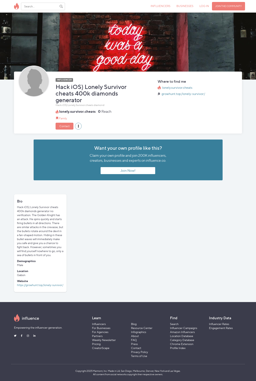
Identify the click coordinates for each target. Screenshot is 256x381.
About (135, 336)
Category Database (182, 340)
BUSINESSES (184, 6)
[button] (78, 126)
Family (63, 118)
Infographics (138, 332)
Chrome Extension (181, 344)
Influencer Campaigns (183, 328)
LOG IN (204, 6)
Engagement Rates (221, 328)
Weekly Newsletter (104, 340)
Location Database (181, 336)
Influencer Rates (219, 324)
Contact (64, 126)
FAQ (134, 340)
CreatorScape (100, 348)
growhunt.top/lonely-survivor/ (183, 94)
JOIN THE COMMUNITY (228, 6)
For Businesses (101, 328)
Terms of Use (139, 356)
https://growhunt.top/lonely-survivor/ (40, 285)
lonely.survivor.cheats (177, 88)
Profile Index (178, 348)
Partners (97, 336)
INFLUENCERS (160, 6)
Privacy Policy (139, 352)
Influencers (99, 324)
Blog (134, 324)
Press (134, 344)
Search (174, 324)
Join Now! (127, 171)
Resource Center (141, 328)
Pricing (96, 344)
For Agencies (100, 332)
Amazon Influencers (182, 332)
